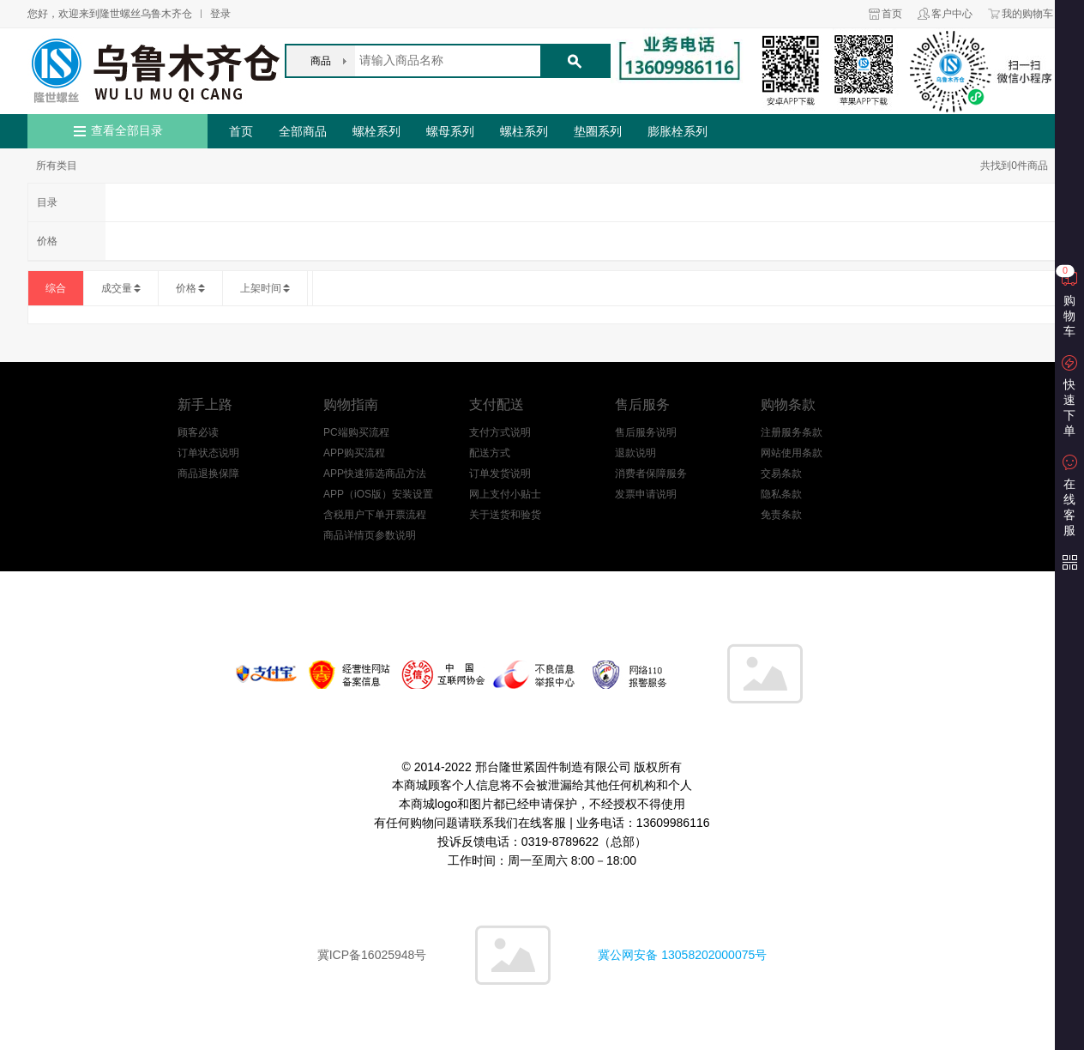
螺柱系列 (524, 131)
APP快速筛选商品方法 (374, 474)
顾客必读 (198, 432)
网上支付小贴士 (505, 494)
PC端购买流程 (356, 432)
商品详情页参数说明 (369, 535)
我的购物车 (1027, 14)
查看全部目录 (127, 130)
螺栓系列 (376, 131)
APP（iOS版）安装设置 (378, 494)
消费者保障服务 (651, 474)
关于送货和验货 (505, 515)
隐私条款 (781, 494)
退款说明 (635, 453)
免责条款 (781, 515)
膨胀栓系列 (677, 131)
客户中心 (952, 14)
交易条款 (781, 474)
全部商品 (303, 131)
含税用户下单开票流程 (374, 515)
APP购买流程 (354, 453)
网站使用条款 (791, 453)
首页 (892, 14)
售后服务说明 (646, 432)
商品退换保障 (208, 474)
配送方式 (489, 453)
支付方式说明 (500, 432)
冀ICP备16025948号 (372, 955)
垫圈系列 (598, 131)
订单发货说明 (500, 474)
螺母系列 (450, 131)
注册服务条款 (791, 432)
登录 (220, 14)
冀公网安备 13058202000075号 (682, 955)
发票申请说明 (646, 494)
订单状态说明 (208, 453)
